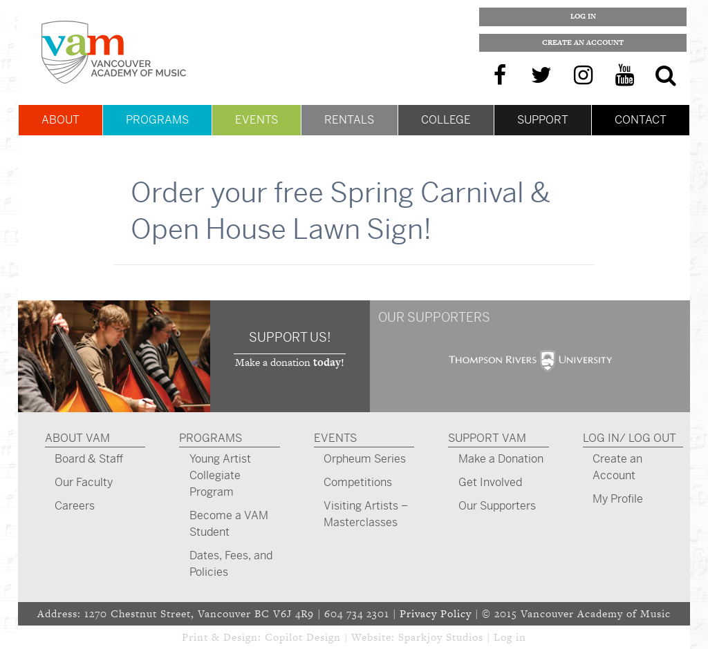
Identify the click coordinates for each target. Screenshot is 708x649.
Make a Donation (500, 459)
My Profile (618, 499)
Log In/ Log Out (629, 438)
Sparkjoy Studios (440, 637)
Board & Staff (89, 459)
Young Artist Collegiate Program (220, 475)
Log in (510, 637)
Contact (641, 120)
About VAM (77, 438)
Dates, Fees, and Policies (230, 563)
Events (256, 120)
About (60, 120)
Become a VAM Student (228, 523)
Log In (583, 16)
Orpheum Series (365, 459)
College (446, 120)
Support (542, 120)
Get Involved (490, 482)
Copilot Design (303, 637)
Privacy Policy (436, 613)
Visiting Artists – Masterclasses (366, 514)
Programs (157, 120)
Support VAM (487, 438)
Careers (75, 505)
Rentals (349, 120)
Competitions (358, 482)
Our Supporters (497, 505)
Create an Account (583, 42)
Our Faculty (84, 482)
